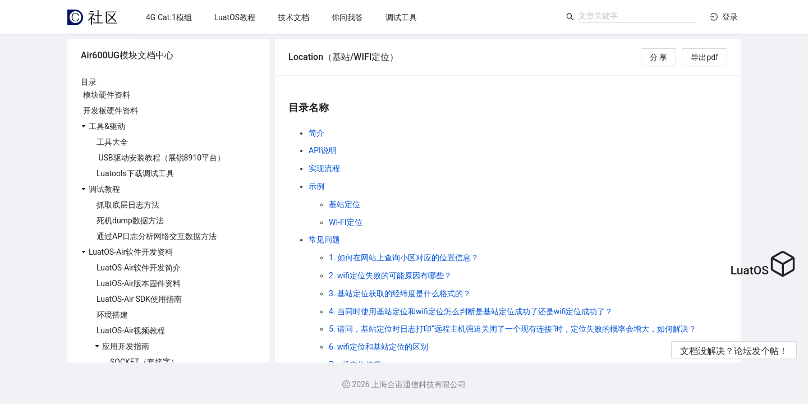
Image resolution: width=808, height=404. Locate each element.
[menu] (347, 17)
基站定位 (344, 204)
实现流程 (324, 168)
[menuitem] (169, 17)
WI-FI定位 (345, 222)
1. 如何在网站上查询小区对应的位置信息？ (404, 257)
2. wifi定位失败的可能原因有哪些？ (390, 275)
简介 (316, 132)
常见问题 (324, 239)
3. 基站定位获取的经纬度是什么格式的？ (400, 293)
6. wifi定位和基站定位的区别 (378, 346)
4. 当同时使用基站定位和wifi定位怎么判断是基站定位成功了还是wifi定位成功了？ (471, 311)
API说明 (323, 150)
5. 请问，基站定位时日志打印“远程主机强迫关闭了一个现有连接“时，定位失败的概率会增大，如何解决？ (512, 328)
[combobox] (637, 15)
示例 (316, 186)
